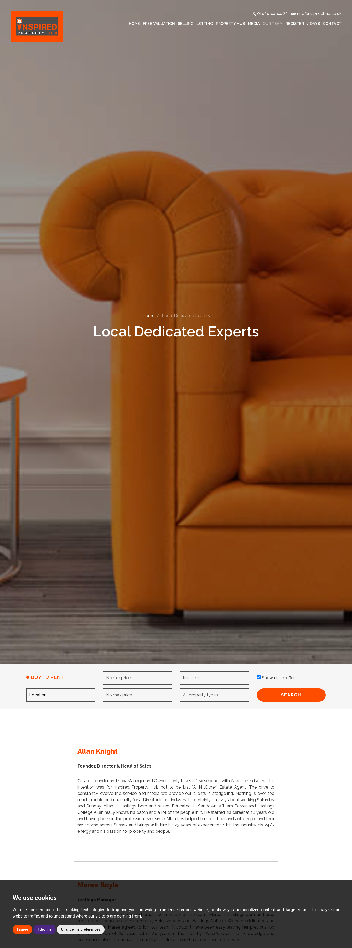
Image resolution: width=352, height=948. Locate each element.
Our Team (273, 23)
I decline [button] (44, 929)
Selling (186, 23)
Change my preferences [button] (80, 929)
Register (295, 23)
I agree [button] (22, 929)
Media (254, 23)
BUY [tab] (33, 677)
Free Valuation (159, 23)
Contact (332, 23)
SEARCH (291, 694)
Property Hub (230, 23)
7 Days (313, 23)
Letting (204, 23)
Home (134, 23)
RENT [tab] (55, 677)
